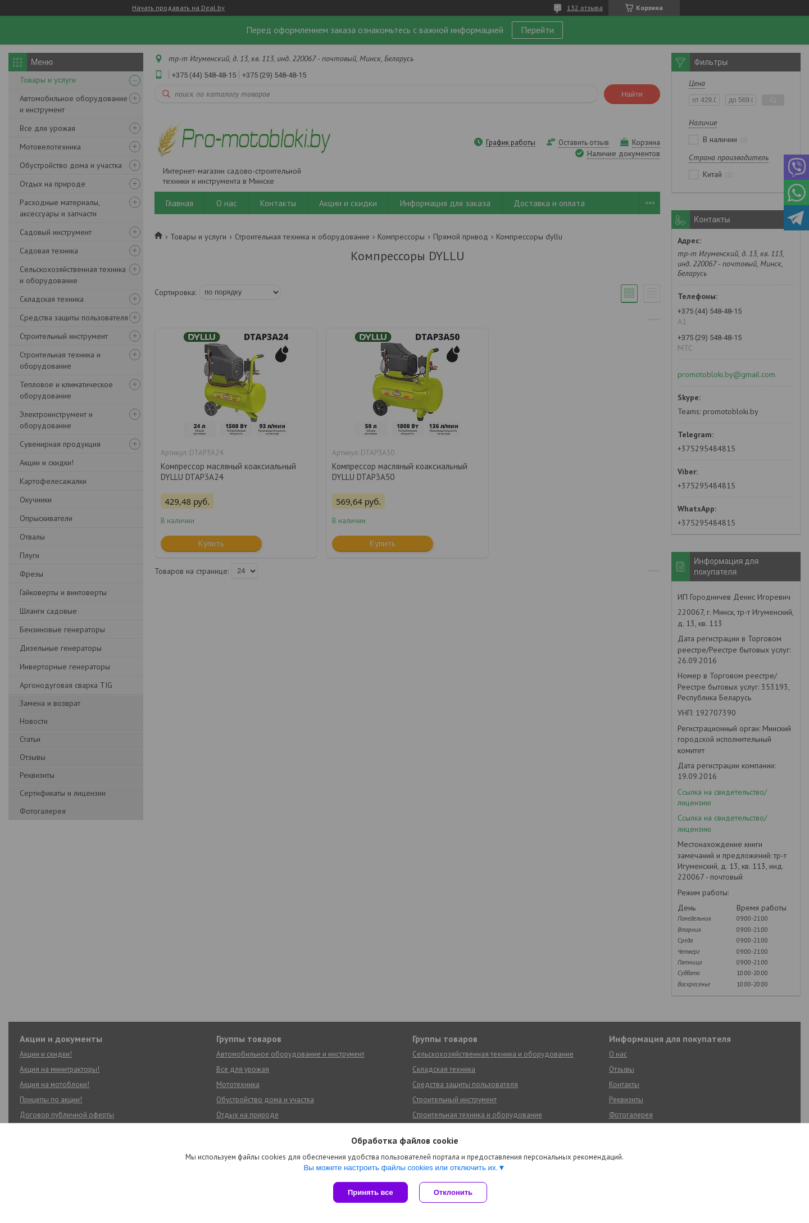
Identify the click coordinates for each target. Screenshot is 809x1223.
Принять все (370, 1192)
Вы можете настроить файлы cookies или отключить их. (400, 1167)
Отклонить (453, 1192)
